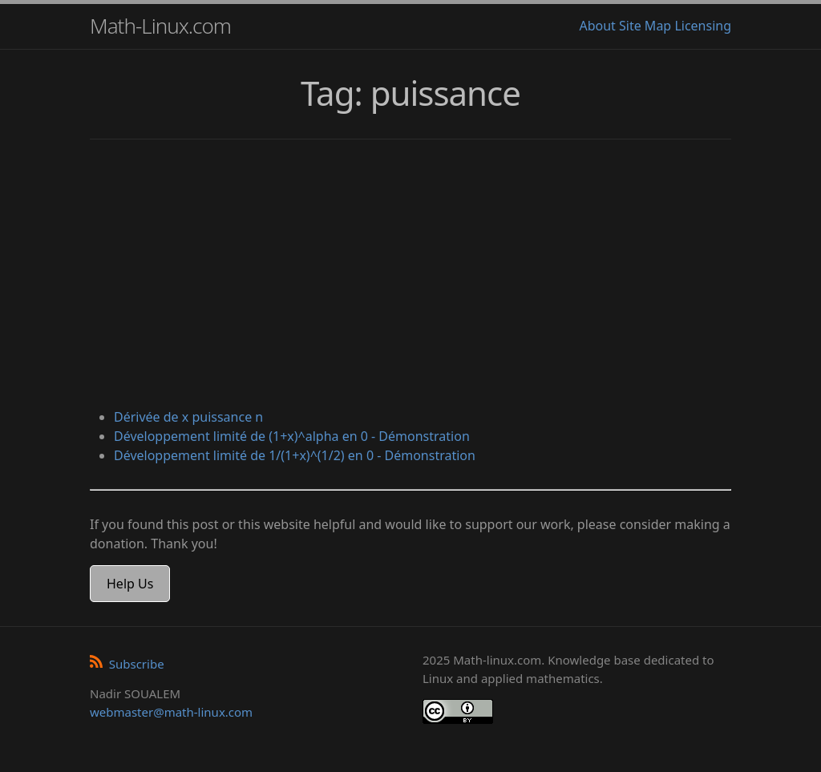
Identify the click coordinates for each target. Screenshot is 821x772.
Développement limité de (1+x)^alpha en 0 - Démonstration (292, 436)
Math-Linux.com (160, 25)
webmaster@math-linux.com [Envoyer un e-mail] (171, 712)
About (597, 25)
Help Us (130, 583)
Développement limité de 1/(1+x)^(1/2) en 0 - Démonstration (294, 455)
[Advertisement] (410, 276)
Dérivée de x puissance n (188, 417)
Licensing (702, 25)
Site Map (645, 25)
